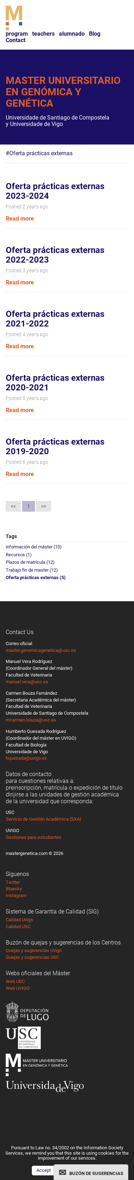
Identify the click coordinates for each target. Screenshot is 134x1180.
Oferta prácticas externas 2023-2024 (55, 191)
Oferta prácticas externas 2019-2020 (55, 447)
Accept (43, 1170)
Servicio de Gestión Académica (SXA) (43, 819)
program (17, 33)
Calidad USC (18, 926)
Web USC (15, 981)
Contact (15, 40)
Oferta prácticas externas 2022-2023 (55, 255)
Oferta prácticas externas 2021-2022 (55, 319)
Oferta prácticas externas (36, 577)
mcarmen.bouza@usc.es (31, 720)
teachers (43, 33)
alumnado (72, 33)
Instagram (16, 895)
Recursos (19, 554)
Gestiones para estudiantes (33, 837)
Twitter (13, 882)
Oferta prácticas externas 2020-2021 (55, 383)
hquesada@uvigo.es (26, 758)
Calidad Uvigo (19, 919)
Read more (20, 219)
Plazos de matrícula (30, 562)
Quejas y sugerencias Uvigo (33, 950)
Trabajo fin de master (32, 570)
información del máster (34, 547)
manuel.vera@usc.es (27, 681)
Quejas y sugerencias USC (32, 957)
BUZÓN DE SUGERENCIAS (96, 1173)
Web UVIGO (18, 988)
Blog (94, 33)
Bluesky (14, 888)
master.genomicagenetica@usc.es (41, 650)
